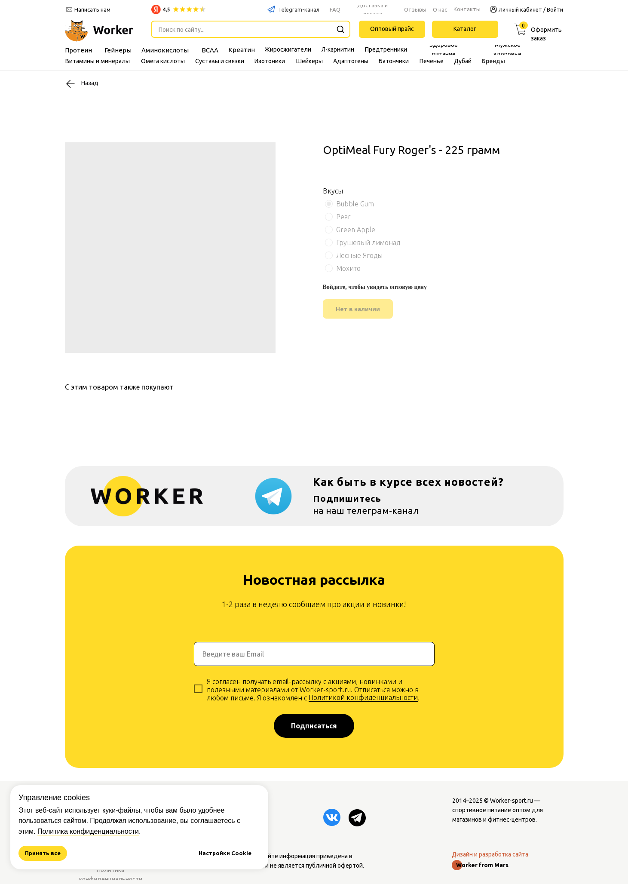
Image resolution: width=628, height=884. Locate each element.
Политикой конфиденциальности (363, 697)
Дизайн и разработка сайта (490, 854)
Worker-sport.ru (511, 800)
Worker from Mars (482, 865)
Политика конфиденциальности (88, 831)
